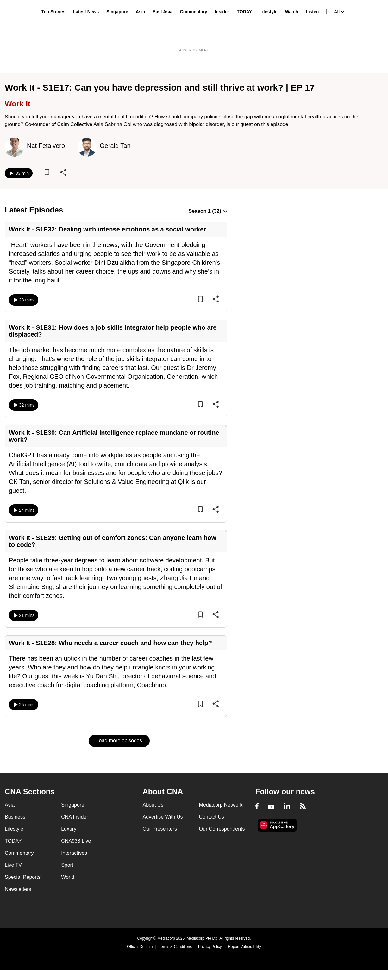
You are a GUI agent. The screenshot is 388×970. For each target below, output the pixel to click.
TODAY (244, 35)
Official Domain (140, 946)
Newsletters (18, 889)
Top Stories (53, 35)
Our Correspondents (222, 829)
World (67, 877)
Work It (17, 103)
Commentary (193, 35)
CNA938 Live (76, 841)
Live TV (13, 865)
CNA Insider (74, 817)
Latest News (86, 35)
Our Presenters (159, 829)
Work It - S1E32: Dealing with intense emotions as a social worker (107, 229)
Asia (140, 35)
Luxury (68, 829)
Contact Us (211, 817)
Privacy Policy (210, 946)
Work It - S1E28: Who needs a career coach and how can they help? (110, 642)
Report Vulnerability (244, 946)
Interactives (74, 853)
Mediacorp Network (221, 805)
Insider (222, 35)
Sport (67, 865)
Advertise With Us (162, 817)
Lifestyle (269, 35)
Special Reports (23, 877)
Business (15, 817)
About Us (152, 805)
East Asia (162, 35)
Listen (312, 35)
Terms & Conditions (175, 946)
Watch (291, 35)
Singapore (117, 35)
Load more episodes (119, 740)
